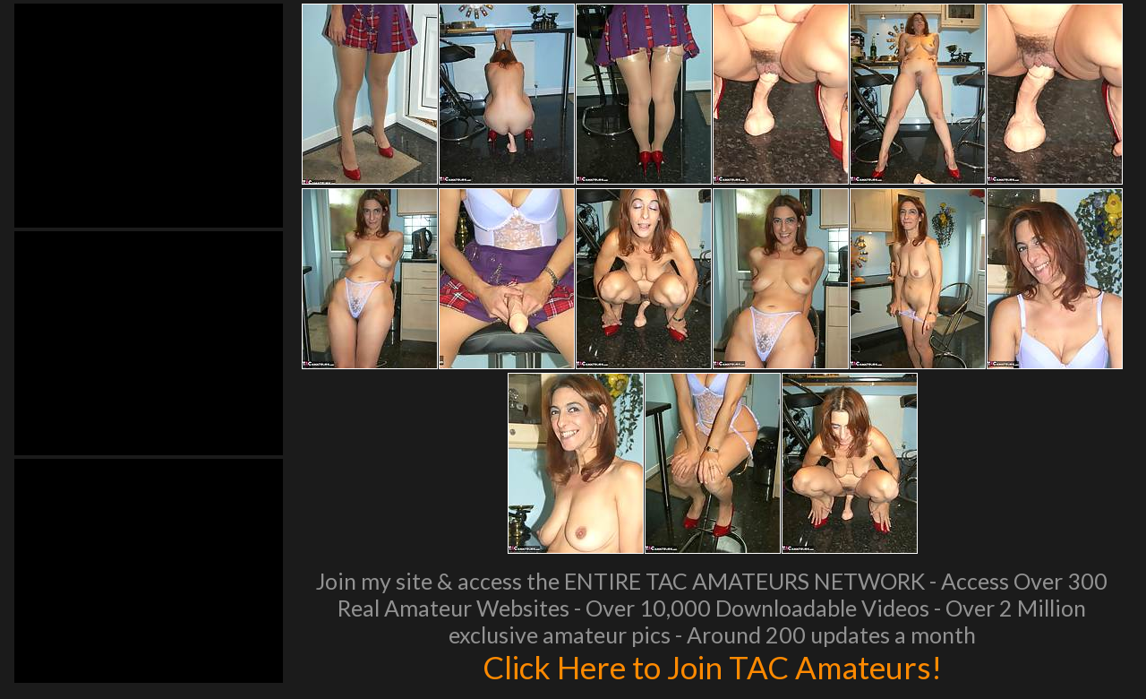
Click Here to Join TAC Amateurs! (712, 667)
